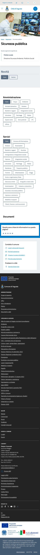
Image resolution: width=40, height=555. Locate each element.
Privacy (3, 489)
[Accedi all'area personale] (34, 3)
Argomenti (8, 39)
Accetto (29, 552)
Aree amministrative (7, 298)
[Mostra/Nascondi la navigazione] (2, 9)
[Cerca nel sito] (35, 9)
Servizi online (5, 390)
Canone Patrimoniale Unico (9, 335)
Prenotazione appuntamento (9, 478)
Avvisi (3, 419)
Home (2, 39)
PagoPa (3, 368)
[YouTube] (11, 506)
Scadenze (4, 422)
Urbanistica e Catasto (7, 401)
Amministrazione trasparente (9, 486)
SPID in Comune (5, 393)
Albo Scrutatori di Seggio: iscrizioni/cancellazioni (15, 321)
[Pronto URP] (22, 3)
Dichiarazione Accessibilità (9, 497)
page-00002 (4, 385)
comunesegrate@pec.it (8, 468)
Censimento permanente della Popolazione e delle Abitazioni (18, 338)
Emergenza (4, 357)
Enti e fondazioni (6, 303)
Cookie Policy (5, 492)
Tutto (4, 77)
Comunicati (4, 417)
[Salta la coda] (16, 3)
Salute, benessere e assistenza (10, 379)
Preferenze (20, 552)
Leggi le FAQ (4, 475)
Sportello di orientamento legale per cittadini (14, 396)
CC (2, 513)
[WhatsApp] (2, 506)
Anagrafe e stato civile (7, 327)
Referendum (4, 374)
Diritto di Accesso (6, 346)
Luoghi (3, 434)
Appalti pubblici (5, 330)
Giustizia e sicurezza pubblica (9, 360)
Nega (35, 552)
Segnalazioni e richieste (8, 382)
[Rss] (18, 506)
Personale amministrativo (8, 309)
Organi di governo (6, 295)
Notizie (13, 77)
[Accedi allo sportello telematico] (28, 3)
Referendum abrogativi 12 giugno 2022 (12, 377)
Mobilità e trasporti (6, 366)
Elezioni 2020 (5, 404)
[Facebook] (5, 506)
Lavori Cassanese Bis (7, 363)
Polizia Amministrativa (7, 371)
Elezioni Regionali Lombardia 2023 (11, 354)
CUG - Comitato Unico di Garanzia (11, 341)
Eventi (3, 437)
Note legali (4, 495)
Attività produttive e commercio (10, 332)
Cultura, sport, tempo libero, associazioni (13, 343)
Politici (3, 306)
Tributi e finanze (6, 399)
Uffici (2, 301)
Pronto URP (6, 471)
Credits (3, 515)
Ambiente (4, 324)
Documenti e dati (6, 312)
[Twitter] (8, 506)
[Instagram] (14, 506)
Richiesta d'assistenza (7, 483)
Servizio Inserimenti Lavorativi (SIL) (11, 388)
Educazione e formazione (8, 349)
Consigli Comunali (6, 425)
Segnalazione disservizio (8, 481)
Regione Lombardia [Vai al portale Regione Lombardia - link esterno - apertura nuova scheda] (7, 3)
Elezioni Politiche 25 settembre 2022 (12, 352)
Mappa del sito (5, 517)
